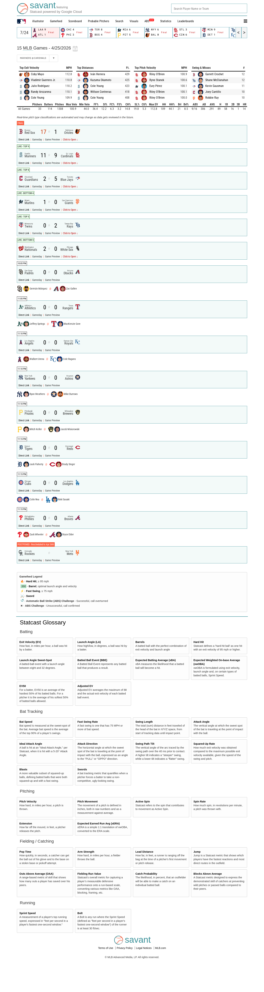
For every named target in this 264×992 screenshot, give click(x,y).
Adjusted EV (85, 686)
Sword (30, 596)
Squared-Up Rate (204, 743)
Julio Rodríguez (40, 86)
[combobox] (209, 8)
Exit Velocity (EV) (30, 642)
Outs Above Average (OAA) (36, 873)
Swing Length (144, 721)
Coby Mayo (37, 74)
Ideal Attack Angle (30, 743)
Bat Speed (25, 721)
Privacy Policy (125, 948)
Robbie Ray (212, 97)
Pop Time (25, 851)
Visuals (134, 21)
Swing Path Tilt (144, 743)
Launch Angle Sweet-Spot (35, 660)
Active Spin (142, 801)
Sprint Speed (27, 913)
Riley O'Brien (157, 74)
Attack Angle (201, 721)
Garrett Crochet (214, 74)
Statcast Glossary (43, 622)
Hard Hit (31, 581)
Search (119, 21)
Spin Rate (199, 801)
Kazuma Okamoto (100, 80)
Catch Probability (146, 873)
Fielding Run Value (89, 873)
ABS (149, 21)
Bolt (79, 913)
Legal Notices (144, 948)
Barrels (140, 642)
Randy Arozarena (41, 91)
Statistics (165, 21)
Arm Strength (85, 851)
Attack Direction (87, 743)
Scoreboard (75, 21)
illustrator (38, 21)
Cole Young (37, 97)
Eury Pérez (155, 86)
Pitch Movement (87, 801)
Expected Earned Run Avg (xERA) (98, 823)
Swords (82, 769)
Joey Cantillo (213, 91)
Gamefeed (56, 21)
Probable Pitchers (98, 21)
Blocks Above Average (207, 873)
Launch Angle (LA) (89, 642)
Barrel (32, 586)
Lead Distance (144, 851)
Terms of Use (106, 948)
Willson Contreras (100, 91)
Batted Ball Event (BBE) (92, 660)
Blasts (23, 769)
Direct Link (24, 139)
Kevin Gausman (214, 86)
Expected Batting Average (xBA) (155, 660)
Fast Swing (33, 591)
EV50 (22, 686)
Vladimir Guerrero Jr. (43, 80)
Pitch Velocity (28, 801)
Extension (25, 823)
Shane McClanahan (216, 80)
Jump (196, 851)
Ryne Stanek (156, 80)
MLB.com (160, 948)
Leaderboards (185, 21)
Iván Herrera (97, 74)
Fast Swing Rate (87, 721)
